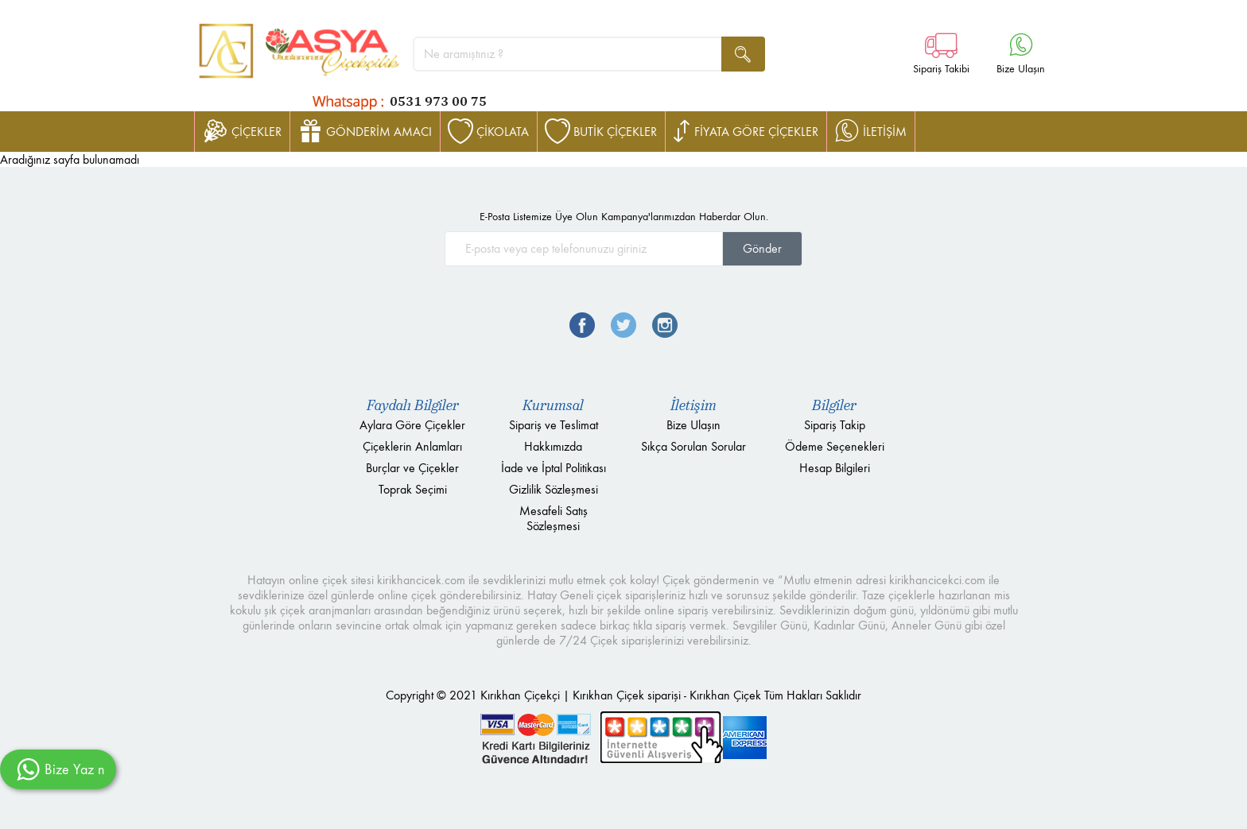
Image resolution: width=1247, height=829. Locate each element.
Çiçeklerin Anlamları (412, 446)
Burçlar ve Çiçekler (412, 467)
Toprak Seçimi (413, 489)
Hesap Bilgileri (834, 467)
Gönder (762, 248)
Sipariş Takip (834, 424)
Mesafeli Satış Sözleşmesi (553, 518)
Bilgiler (834, 405)
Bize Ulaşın (693, 424)
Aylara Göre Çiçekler (412, 424)
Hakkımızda (553, 446)
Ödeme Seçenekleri (834, 446)
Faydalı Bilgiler (413, 405)
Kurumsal (553, 405)
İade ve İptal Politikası (553, 467)
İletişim (693, 405)
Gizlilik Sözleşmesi (553, 489)
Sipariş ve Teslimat (553, 424)
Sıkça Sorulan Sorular (693, 446)
